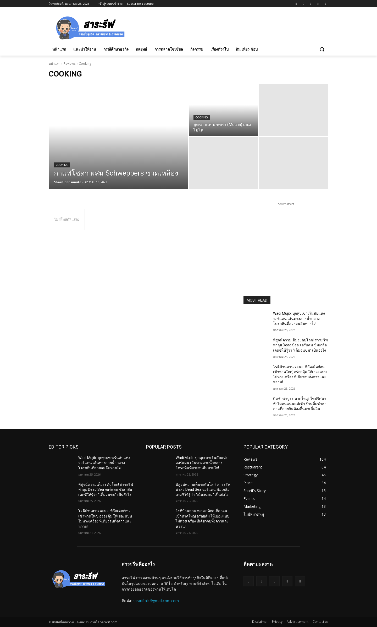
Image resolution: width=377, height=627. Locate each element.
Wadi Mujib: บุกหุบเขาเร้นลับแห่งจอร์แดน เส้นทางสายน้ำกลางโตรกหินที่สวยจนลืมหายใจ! (299, 318)
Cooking (62, 164)
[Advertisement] (227, 27)
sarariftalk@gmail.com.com (156, 600)
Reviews (69, 63)
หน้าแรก (54, 63)
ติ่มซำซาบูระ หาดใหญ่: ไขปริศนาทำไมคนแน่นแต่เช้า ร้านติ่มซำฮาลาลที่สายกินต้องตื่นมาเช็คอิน (299, 403)
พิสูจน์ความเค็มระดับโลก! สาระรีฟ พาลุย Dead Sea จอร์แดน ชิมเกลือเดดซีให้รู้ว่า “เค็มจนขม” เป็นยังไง (300, 345)
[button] (322, 49)
